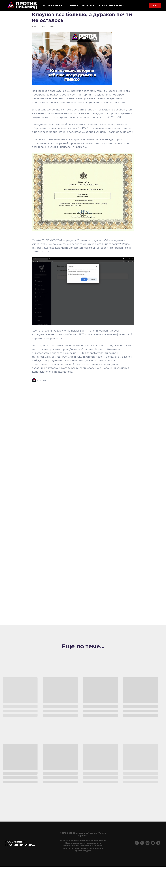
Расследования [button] (51, 6)
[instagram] (148, 846)
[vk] (142, 846)
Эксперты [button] (87, 6)
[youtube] (153, 846)
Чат (155, 5)
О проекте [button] (71, 6)
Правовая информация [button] (110, 6)
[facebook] (137, 846)
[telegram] (158, 846)
